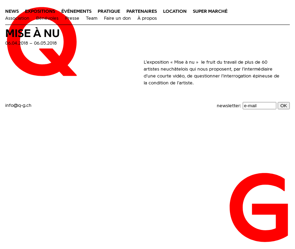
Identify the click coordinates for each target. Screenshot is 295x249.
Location (175, 11)
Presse (72, 18)
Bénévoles (47, 18)
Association (17, 18)
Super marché (210, 11)
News (12, 11)
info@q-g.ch (18, 105)
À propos (147, 18)
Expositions (40, 11)
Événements (76, 11)
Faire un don (117, 18)
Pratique (109, 11)
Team (91, 18)
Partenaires (141, 11)
